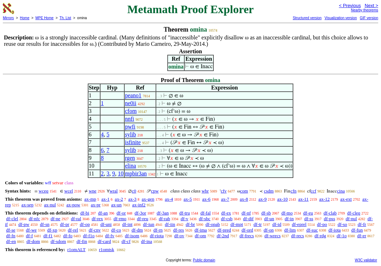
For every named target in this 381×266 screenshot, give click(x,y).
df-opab (213, 224)
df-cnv (95, 230)
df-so (342, 224)
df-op (85, 224)
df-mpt (236, 224)
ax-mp (90, 199)
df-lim (290, 230)
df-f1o (89, 235)
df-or (121, 213)
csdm (268, 191)
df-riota (157, 235)
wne (93, 191)
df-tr (258, 224)
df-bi (84, 213)
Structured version (307, 18)
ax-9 (262, 199)
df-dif (248, 218)
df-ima (201, 230)
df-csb (227, 218)
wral (113, 191)
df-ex (226, 213)
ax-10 (282, 199)
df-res (178, 230)
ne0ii (130, 103)
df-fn (10, 235)
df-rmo (120, 218)
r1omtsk (106, 249)
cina (341, 191)
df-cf (125, 241)
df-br (190, 224)
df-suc (312, 230)
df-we (31, 230)
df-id (276, 224)
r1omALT (76, 249)
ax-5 (188, 199)
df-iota (334, 230)
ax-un (116, 204)
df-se (10, 230)
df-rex (97, 218)
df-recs (297, 235)
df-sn (45, 224)
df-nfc (34, 218)
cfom (131, 111)
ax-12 (324, 199)
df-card (104, 241)
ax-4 (169, 199)
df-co (116, 230)
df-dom (33, 241)
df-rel (73, 230)
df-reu (142, 218)
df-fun (357, 230)
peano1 (133, 95)
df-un (269, 218)
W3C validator (366, 260)
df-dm (137, 230)
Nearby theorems (364, 10)
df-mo (287, 213)
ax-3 (132, 199)
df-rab (164, 218)
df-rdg (320, 235)
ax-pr (95, 204)
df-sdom (58, 241)
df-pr (64, 224)
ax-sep (27, 204)
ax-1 (106, 199)
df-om (200, 235)
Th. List (65, 18)
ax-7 (225, 199)
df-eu (308, 213)
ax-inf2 (139, 204)
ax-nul (50, 204)
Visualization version (341, 18)
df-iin (170, 224)
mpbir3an (136, 173)
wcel (68, 191)
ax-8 (244, 199)
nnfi (129, 119)
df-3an (163, 213)
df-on (269, 230)
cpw (155, 191)
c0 (134, 191)
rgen (130, 158)
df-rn (158, 230)
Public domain (204, 260)
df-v (185, 218)
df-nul (351, 218)
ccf (313, 191)
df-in (289, 218)
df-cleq (353, 213)
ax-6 (206, 199)
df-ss (308, 218)
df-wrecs (273, 235)
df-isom (132, 235)
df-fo (67, 235)
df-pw (23, 224)
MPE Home (45, 18)
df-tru (184, 213)
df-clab (330, 213)
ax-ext (346, 199)
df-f (29, 235)
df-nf (246, 213)
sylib (130, 134)
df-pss (329, 218)
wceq (43, 191)
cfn (293, 191)
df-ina (146, 241)
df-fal (205, 213)
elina (130, 166)
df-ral (76, 218)
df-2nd (223, 235)
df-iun (148, 224)
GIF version (369, 18)
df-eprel (299, 224)
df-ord (247, 230)
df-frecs (247, 235)
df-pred (224, 230)
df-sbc (205, 218)
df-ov (179, 235)
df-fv (109, 235)
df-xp (52, 230)
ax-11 (303, 199)
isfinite (133, 142)
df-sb (266, 213)
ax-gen (148, 199)
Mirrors (8, 18)
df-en (11, 241)
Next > (371, 5)
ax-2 (119, 199)
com (244, 191)
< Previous (350, 5)
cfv (224, 191)
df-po (322, 224)
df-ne (55, 218)
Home (24, 18)
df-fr (362, 224)
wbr (205, 191)
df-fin (82, 241)
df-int (127, 224)
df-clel (12, 218)
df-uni (106, 224)
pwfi (130, 127)
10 (121, 173)
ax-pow (73, 204)
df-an (103, 213)
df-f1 (48, 235)
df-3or (140, 213)
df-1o (342, 235)
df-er (361, 235)
